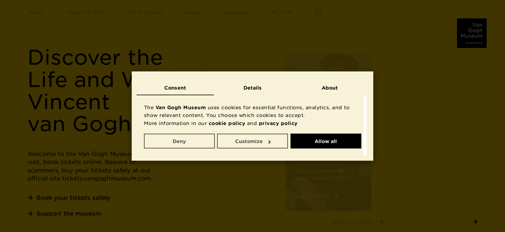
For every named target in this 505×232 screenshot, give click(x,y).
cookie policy (227, 123)
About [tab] (330, 87)
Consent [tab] (175, 87)
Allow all (326, 141)
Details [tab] (252, 87)
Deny (179, 141)
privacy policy (278, 123)
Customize (253, 141)
